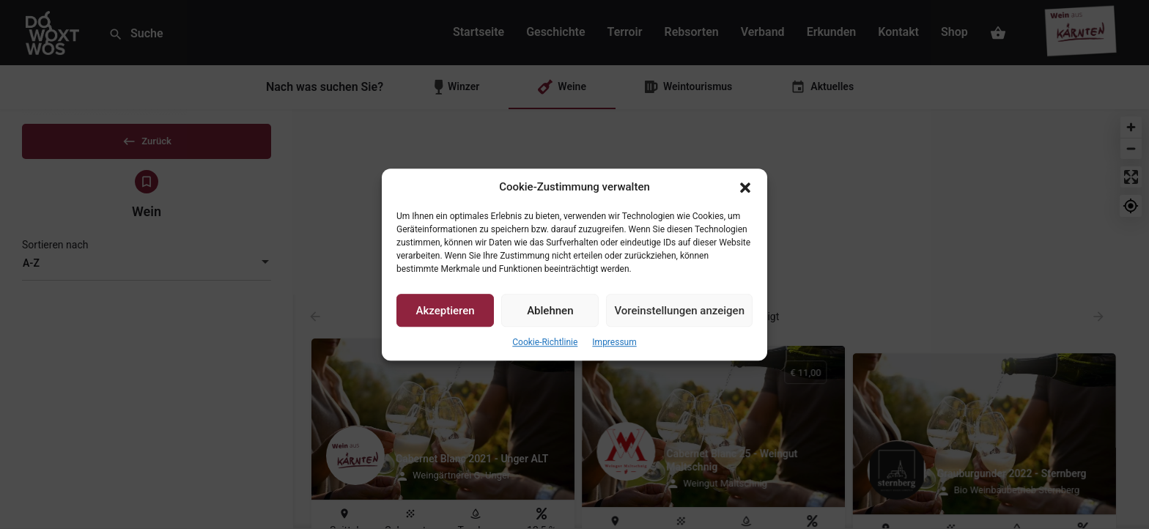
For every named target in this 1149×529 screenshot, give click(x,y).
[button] (745, 187)
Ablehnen (550, 310)
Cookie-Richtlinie (544, 343)
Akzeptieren (445, 310)
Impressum (614, 343)
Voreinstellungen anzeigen (679, 310)
